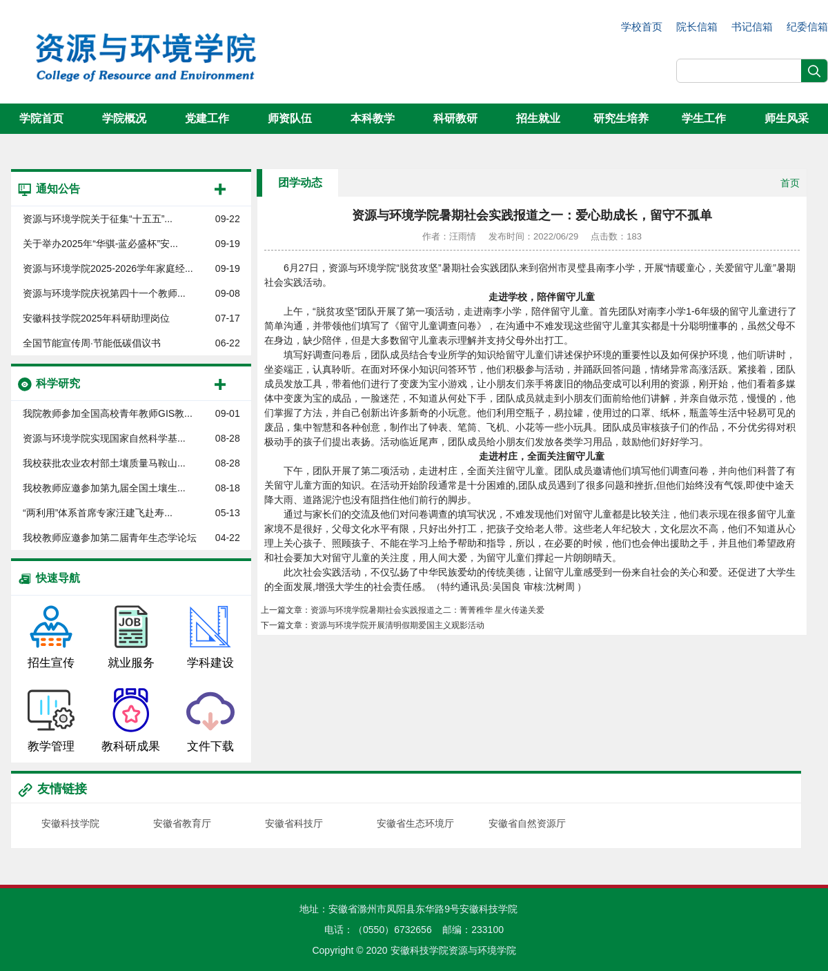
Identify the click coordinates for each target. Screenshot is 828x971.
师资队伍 (290, 118)
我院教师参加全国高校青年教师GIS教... (108, 413)
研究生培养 (621, 118)
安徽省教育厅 (182, 823)
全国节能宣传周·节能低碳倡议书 (92, 343)
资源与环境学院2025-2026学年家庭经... (108, 268)
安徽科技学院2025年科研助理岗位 (96, 318)
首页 (790, 182)
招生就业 (538, 118)
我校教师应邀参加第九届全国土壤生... (104, 487)
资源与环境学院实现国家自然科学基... (104, 438)
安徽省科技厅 (294, 823)
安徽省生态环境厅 (415, 823)
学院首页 (41, 118)
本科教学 (373, 118)
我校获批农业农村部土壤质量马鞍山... (104, 463)
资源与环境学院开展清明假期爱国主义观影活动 (397, 625)
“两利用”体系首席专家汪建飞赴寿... (97, 512)
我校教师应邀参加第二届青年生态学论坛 (110, 537)
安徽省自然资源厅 (527, 823)
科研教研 (455, 118)
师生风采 (787, 118)
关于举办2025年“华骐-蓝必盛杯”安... (100, 243)
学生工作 (704, 118)
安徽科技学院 (70, 823)
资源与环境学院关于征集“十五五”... (97, 218)
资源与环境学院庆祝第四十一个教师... (104, 293)
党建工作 (207, 118)
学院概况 (124, 118)
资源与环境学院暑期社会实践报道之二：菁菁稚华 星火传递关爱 (427, 610)
